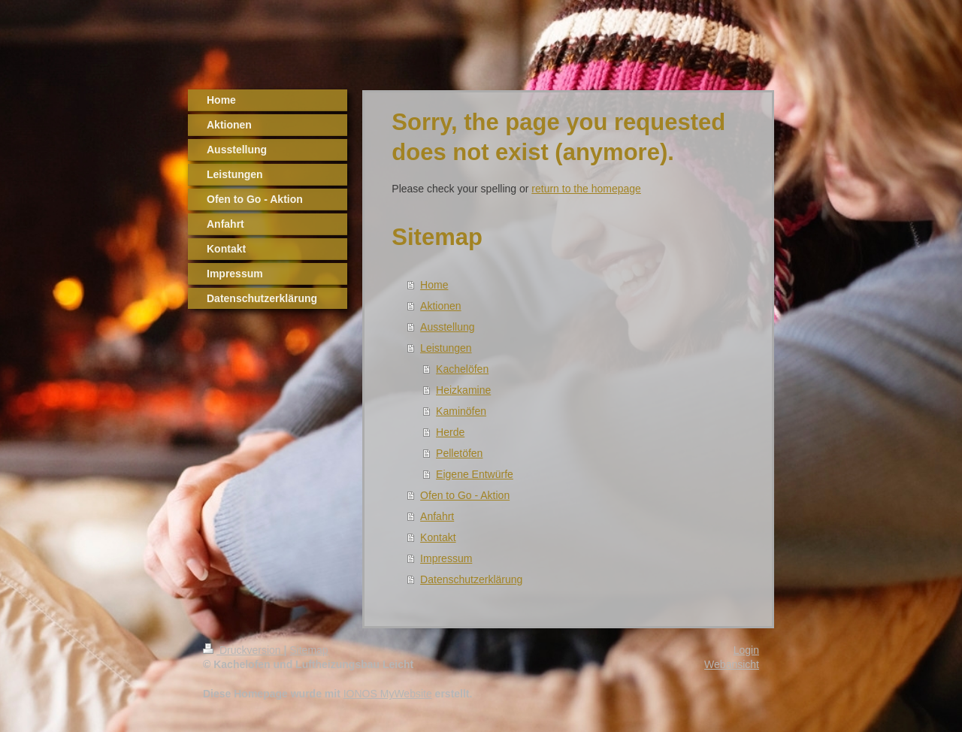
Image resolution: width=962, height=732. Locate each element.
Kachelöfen (462, 369)
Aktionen (440, 306)
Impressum (446, 558)
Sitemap (308, 650)
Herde (450, 432)
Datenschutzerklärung (471, 579)
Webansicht (731, 664)
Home (434, 285)
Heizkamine (463, 390)
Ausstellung (447, 327)
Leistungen (446, 348)
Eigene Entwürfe (474, 474)
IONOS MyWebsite (387, 694)
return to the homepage (586, 189)
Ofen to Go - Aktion (465, 495)
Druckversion (243, 650)
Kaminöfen (461, 411)
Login (746, 650)
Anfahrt (437, 516)
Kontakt (437, 537)
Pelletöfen (459, 453)
